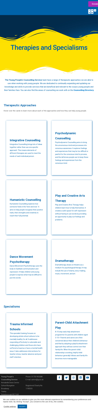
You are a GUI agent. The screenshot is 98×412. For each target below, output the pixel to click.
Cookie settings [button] (10, 407)
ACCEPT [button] (22, 406)
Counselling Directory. (84, 90)
